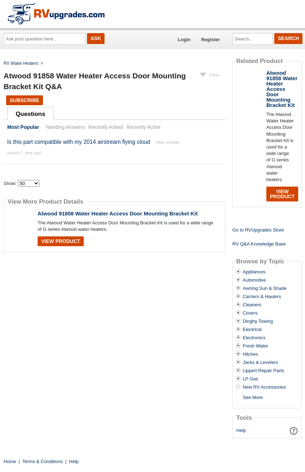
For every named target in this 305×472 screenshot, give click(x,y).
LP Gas (250, 378)
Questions (30, 114)
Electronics (254, 337)
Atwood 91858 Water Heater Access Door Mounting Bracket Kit (118, 213)
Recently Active (143, 127)
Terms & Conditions (42, 461)
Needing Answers (65, 127)
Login (184, 39)
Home (10, 461)
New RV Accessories (264, 387)
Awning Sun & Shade (265, 288)
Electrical (252, 329)
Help (241, 430)
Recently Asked (105, 127)
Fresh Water (255, 346)
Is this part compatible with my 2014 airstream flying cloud (78, 142)
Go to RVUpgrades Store (258, 230)
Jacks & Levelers (260, 362)
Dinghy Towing (258, 321)
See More (253, 397)
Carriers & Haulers (262, 296)
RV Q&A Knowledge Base (259, 244)
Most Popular (23, 127)
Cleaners (252, 304)
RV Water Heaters (21, 63)
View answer (167, 142)
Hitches (250, 354)
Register (210, 39)
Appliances (254, 271)
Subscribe (24, 100)
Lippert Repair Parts (263, 370)
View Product (60, 241)
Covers (250, 313)
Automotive (254, 280)
